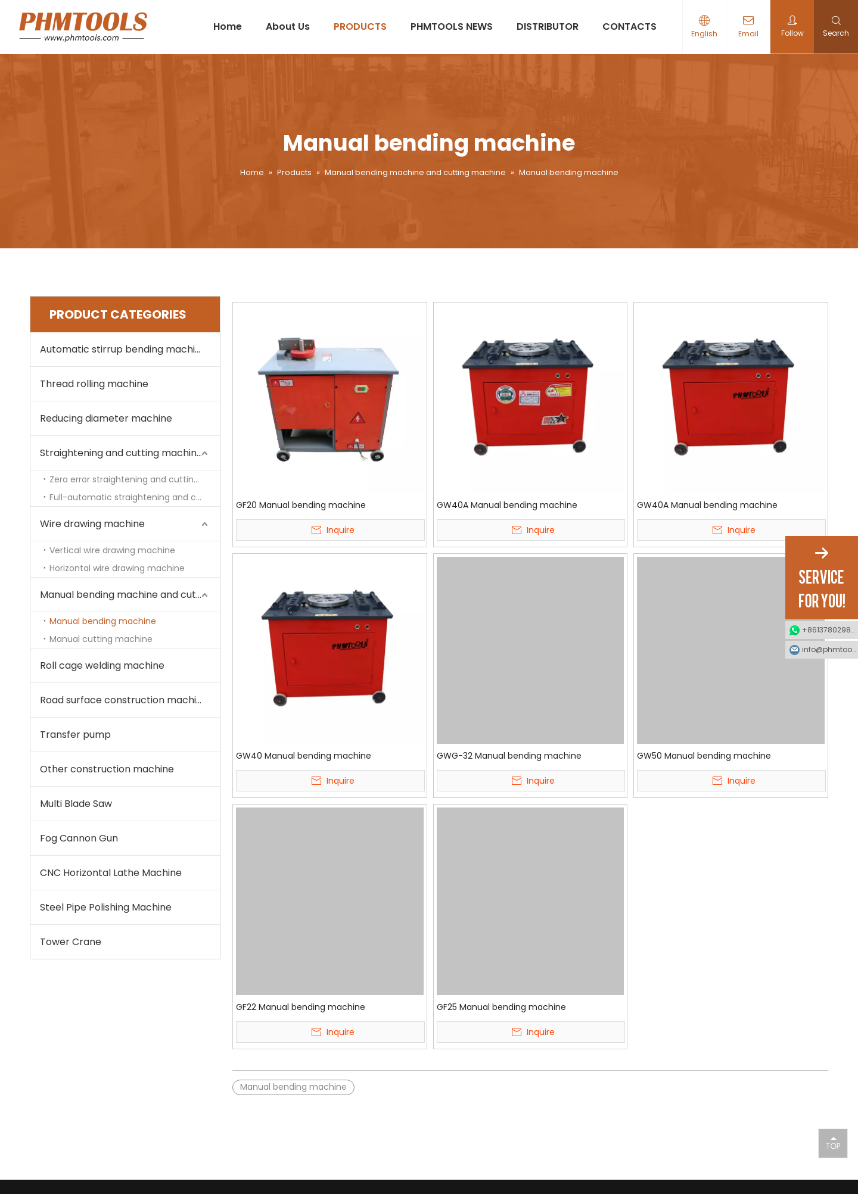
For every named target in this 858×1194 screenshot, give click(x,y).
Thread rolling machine (94, 384)
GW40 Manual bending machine (303, 756)
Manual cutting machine (101, 639)
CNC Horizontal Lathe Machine (111, 873)
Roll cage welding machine (102, 665)
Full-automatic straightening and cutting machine (134, 497)
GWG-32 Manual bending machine (509, 756)
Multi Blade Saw (76, 803)
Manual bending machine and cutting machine (130, 594)
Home (227, 26)
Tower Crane (70, 942)
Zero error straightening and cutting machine (134, 479)
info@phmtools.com (830, 649)
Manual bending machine (102, 621)
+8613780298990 (830, 630)
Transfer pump (75, 734)
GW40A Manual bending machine (507, 505)
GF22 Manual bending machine (300, 1007)
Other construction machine (107, 769)
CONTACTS (629, 26)
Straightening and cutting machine (121, 453)
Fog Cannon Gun (79, 838)
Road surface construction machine (124, 700)
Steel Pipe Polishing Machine (106, 907)
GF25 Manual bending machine (501, 1007)
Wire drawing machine (92, 524)
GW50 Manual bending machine (704, 756)
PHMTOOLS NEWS (452, 26)
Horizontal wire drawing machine (117, 568)
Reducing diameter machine (106, 418)
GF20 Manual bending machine (301, 505)
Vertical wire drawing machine (112, 550)
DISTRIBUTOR (548, 26)
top (833, 1143)
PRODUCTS (360, 26)
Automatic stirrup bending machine (123, 349)
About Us (288, 26)
